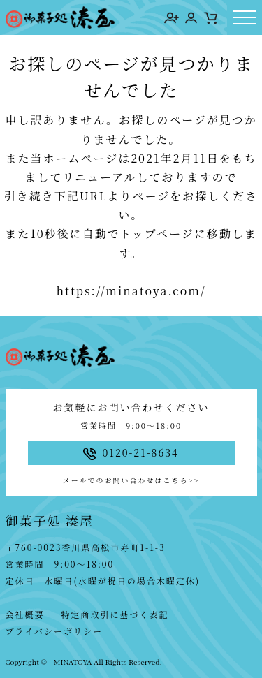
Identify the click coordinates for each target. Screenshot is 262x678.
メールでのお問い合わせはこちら (131, 480)
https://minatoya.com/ (130, 291)
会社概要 (25, 614)
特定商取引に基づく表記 (115, 614)
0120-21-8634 (131, 452)
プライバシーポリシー (54, 631)
